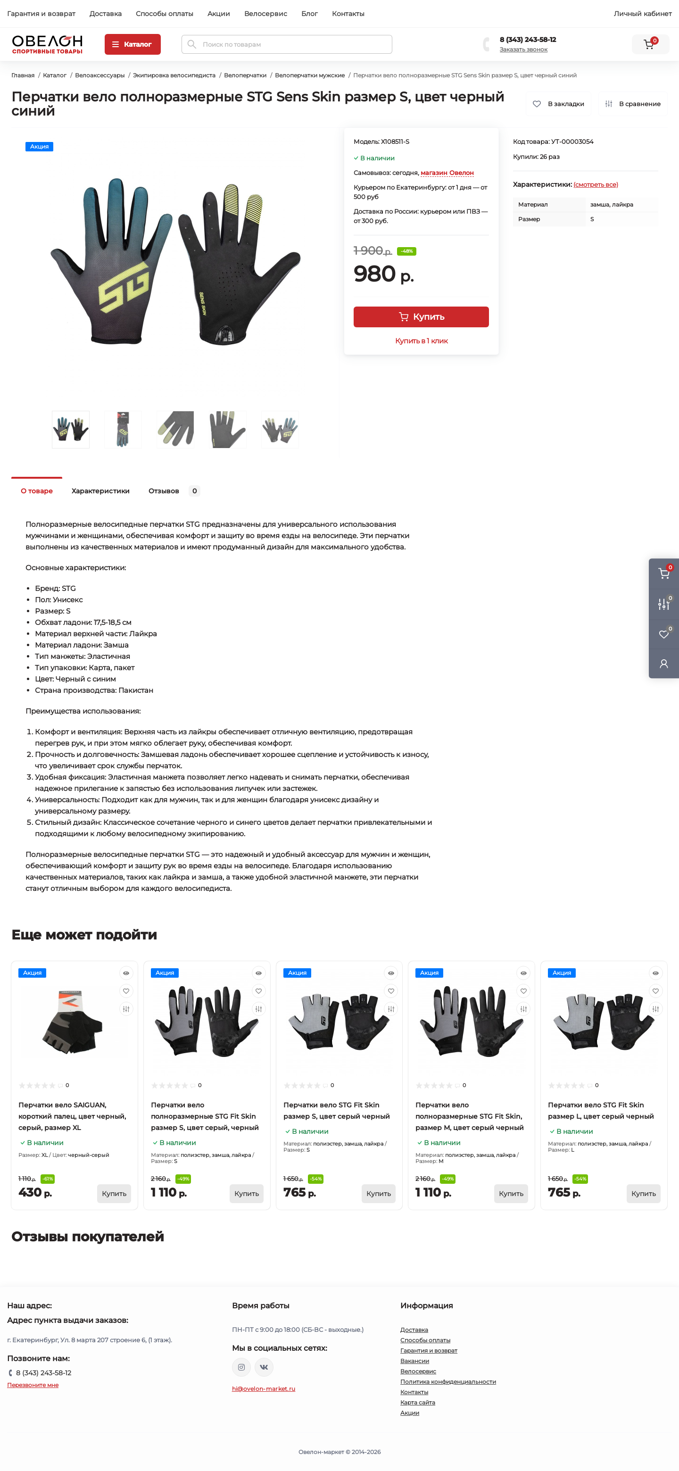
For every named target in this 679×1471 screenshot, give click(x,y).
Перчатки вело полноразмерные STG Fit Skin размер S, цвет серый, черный (205, 1116)
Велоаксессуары (99, 75)
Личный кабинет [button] (643, 13)
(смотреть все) (595, 184)
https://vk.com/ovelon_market (264, 1367)
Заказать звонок (523, 49)
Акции (218, 13)
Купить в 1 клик (421, 341)
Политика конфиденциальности (448, 1381)
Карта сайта (417, 1402)
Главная (22, 75)
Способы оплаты (164, 13)
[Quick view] (126, 973)
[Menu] (133, 44)
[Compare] (126, 1009)
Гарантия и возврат (41, 13)
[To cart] (114, 1193)
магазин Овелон (447, 172)
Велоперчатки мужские (310, 75)
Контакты (348, 13)
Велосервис (265, 13)
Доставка (106, 13)
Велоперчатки (245, 75)
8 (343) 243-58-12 (528, 39)
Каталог (54, 75)
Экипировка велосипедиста (174, 75)
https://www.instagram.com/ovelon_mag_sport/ (241, 1367)
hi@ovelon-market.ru (264, 1388)
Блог (309, 13)
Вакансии (414, 1360)
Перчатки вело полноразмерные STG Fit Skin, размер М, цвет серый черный (469, 1116)
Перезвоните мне (32, 1384)
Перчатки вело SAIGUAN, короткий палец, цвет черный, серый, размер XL (72, 1116)
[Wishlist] (126, 991)
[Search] (192, 44)
